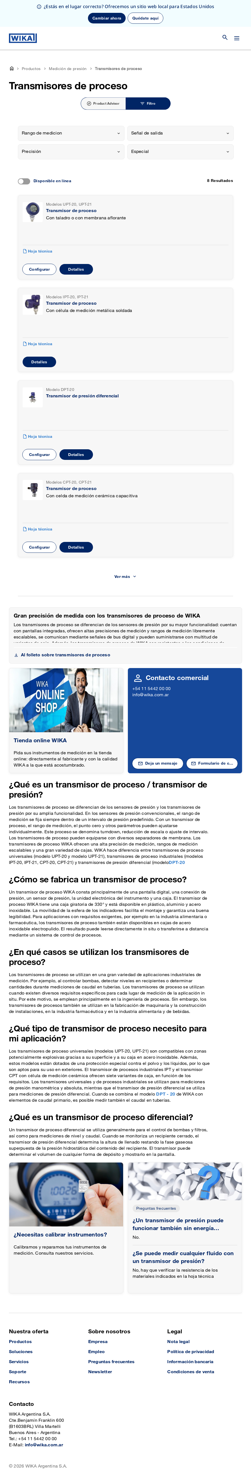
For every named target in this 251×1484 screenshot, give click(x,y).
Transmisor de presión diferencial (82, 396)
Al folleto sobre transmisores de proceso (65, 655)
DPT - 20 (166, 1094)
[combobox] (71, 133)
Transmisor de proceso (71, 210)
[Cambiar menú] (236, 38)
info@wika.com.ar (150, 695)
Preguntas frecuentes (156, 1208)
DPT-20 (177, 862)
